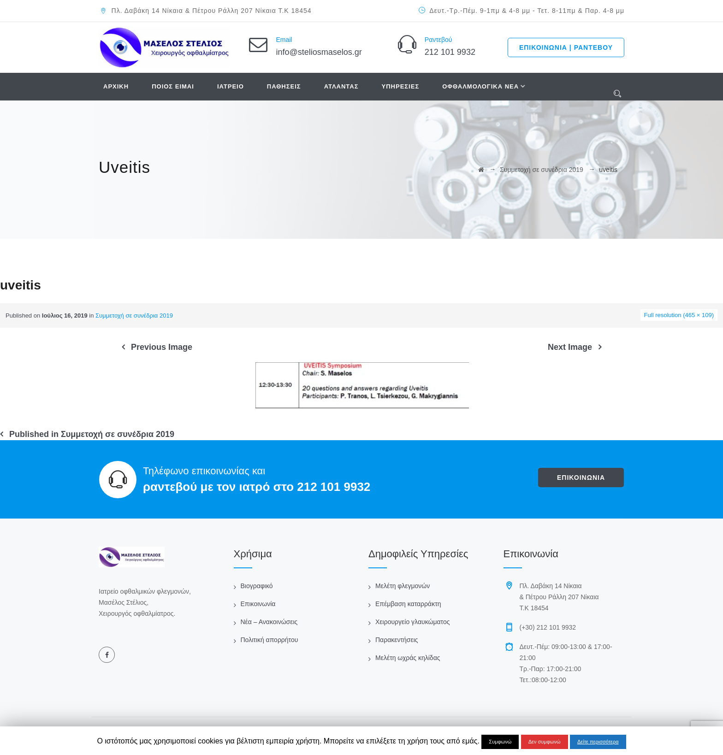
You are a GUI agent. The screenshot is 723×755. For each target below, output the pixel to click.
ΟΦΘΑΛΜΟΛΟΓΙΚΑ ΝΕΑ (480, 86)
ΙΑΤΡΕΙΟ (230, 86)
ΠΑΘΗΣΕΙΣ (284, 86)
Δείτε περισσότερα (598, 741)
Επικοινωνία (258, 604)
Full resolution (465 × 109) (679, 315)
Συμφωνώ (500, 741)
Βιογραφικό (257, 586)
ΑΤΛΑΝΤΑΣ (341, 86)
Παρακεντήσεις (396, 639)
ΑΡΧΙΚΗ (116, 86)
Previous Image (161, 347)
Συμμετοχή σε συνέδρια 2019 (134, 315)
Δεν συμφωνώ (544, 741)
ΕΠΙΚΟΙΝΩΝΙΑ (581, 477)
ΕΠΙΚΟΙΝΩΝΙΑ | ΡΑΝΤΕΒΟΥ (566, 47)
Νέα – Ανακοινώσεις (269, 621)
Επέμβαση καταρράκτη (408, 604)
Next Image (570, 347)
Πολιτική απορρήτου (269, 639)
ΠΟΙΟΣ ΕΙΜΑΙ (173, 86)
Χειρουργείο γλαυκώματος (412, 621)
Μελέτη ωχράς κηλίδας (407, 657)
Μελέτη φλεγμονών (402, 586)
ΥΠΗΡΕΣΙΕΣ (401, 86)
